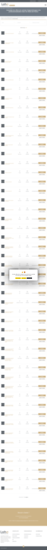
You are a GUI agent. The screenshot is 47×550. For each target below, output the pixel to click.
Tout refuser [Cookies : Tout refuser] (24, 278)
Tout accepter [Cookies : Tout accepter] (18, 278)
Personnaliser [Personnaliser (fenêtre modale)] (29, 278)
